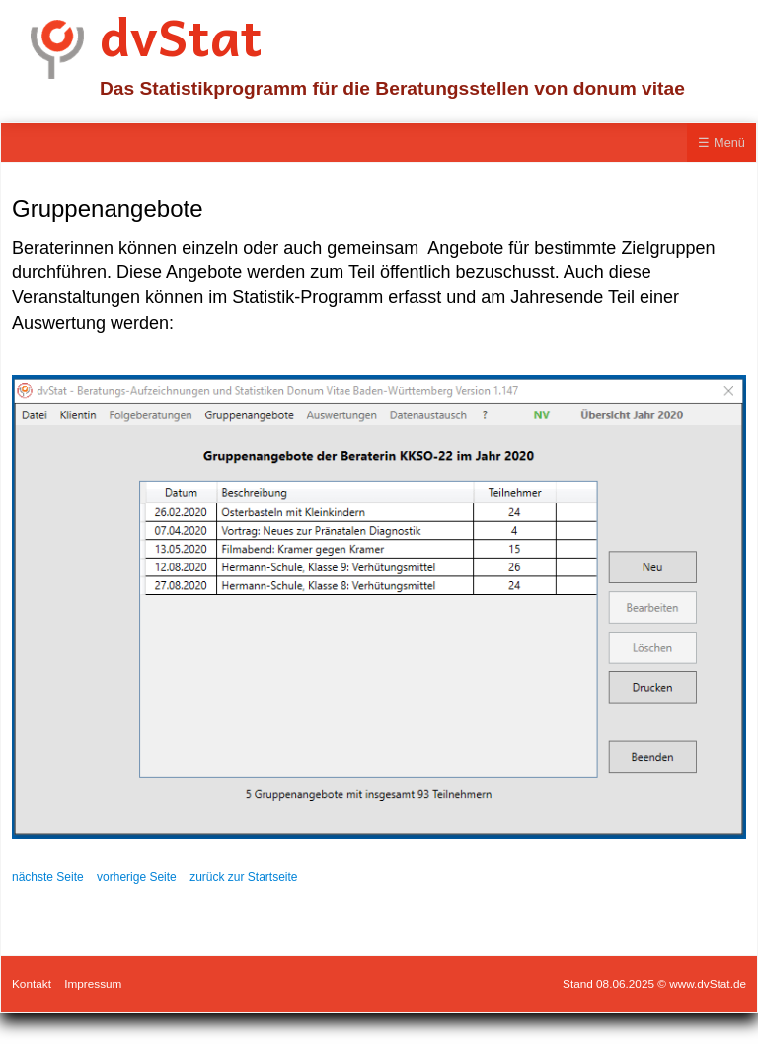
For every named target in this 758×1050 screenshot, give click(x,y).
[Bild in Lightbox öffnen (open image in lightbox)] (379, 607)
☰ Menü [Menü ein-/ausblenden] (721, 142)
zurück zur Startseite (243, 877)
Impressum (92, 983)
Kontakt (31, 983)
